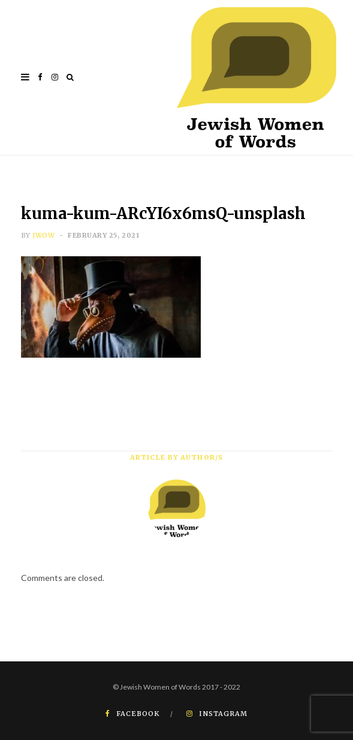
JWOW (43, 235)
